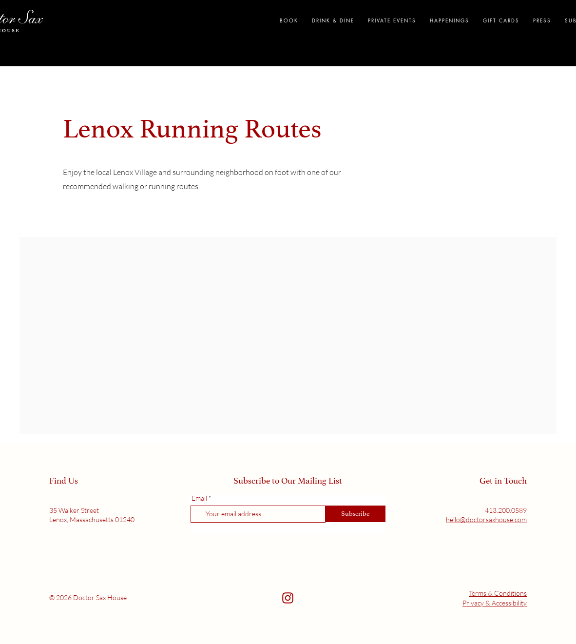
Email (199, 498)
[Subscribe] (355, 514)
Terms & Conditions (498, 593)
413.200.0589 (506, 510)
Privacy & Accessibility (494, 603)
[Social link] (287, 598)
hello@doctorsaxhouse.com (486, 519)
